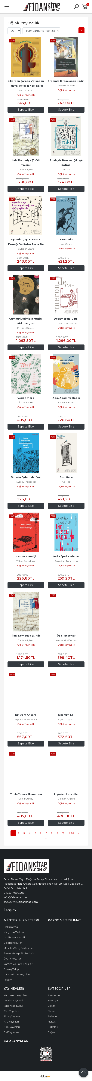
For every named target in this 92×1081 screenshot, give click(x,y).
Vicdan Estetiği (26, 556)
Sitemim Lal (66, 714)
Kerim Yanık (25, 90)
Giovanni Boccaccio (66, 323)
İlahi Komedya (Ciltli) (26, 635)
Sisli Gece (66, 477)
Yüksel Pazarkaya (25, 561)
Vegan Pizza (25, 398)
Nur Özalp (66, 244)
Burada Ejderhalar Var (26, 477)
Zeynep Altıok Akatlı (26, 719)
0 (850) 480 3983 (14, 892)
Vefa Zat (66, 169)
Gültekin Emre (26, 248)
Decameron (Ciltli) (66, 318)
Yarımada (66, 239)
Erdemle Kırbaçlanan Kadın (66, 81)
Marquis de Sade (66, 85)
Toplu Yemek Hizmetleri (26, 794)
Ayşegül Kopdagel (26, 481)
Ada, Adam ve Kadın (66, 398)
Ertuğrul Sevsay (26, 328)
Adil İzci (66, 481)
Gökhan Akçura (66, 798)
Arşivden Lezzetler (66, 794)
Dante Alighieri (26, 169)
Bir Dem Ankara (25, 714)
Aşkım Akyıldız (66, 719)
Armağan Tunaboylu (66, 561)
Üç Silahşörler (66, 635)
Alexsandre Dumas (66, 640)
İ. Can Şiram (26, 402)
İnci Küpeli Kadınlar (66, 556)
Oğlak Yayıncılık (26, 94)
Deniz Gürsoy (25, 798)
